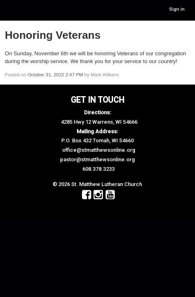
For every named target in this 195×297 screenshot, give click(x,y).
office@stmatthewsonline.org (98, 150)
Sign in (177, 9)
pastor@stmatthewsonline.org (97, 159)
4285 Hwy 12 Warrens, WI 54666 (99, 122)
